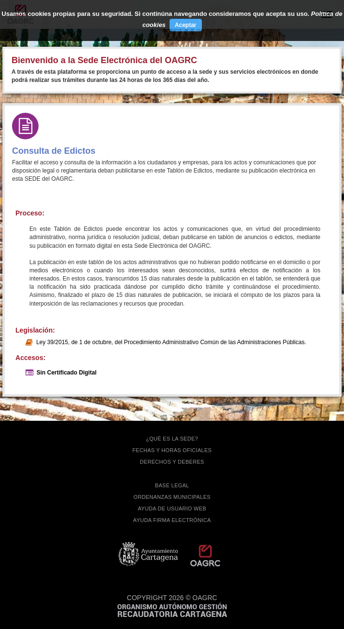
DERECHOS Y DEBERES (172, 462)
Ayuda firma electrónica (172, 520)
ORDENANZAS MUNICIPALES (172, 497)
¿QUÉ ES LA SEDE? (172, 439)
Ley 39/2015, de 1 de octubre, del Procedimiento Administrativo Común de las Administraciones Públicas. (171, 342)
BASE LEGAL (172, 485)
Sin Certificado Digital (67, 372)
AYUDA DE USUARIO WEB (172, 508)
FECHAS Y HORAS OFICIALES (172, 450)
